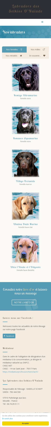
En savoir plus (7, 418)
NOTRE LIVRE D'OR (24, 302)
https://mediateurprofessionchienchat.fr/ (20, 371)
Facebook (9, 336)
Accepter (25, 423)
